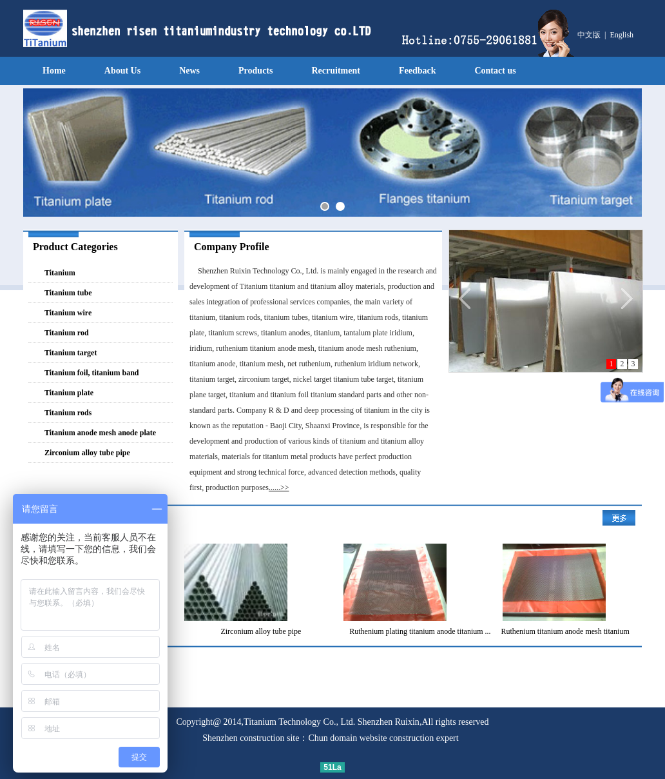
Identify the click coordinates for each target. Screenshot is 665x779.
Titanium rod (66, 332)
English (621, 34)
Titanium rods (68, 412)
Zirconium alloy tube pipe (87, 452)
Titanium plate (68, 392)
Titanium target (70, 352)
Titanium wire (68, 312)
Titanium (59, 272)
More (618, 518)
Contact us (495, 70)
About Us (122, 70)
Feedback (417, 70)
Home (54, 70)
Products (255, 70)
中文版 (589, 34)
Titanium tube (68, 292)
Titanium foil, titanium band (91, 372)
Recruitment (335, 70)
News (189, 70)
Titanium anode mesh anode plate (100, 432)
